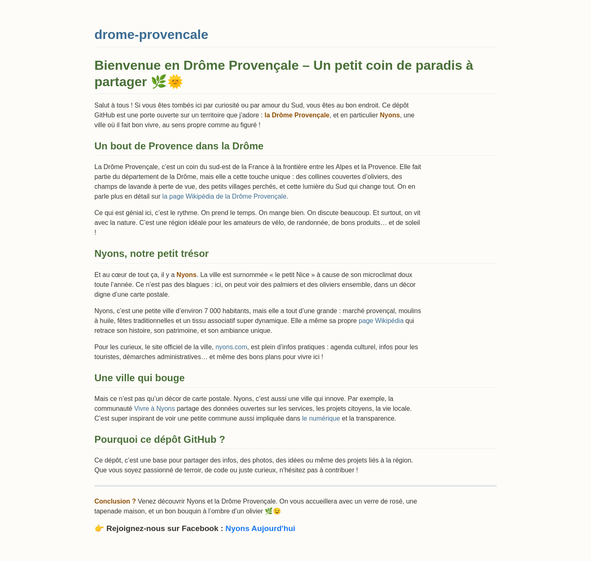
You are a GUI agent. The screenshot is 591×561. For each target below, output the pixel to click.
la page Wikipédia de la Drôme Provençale (224, 196)
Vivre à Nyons (154, 408)
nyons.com (231, 346)
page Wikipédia (381, 320)
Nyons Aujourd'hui (260, 528)
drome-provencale (151, 34)
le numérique (321, 418)
